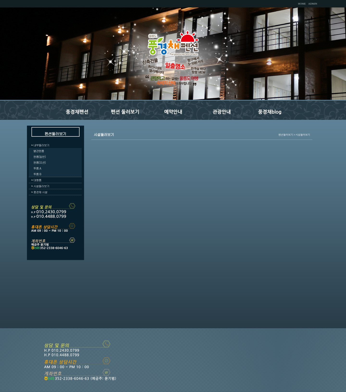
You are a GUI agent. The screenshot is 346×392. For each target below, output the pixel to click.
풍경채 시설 (40, 192)
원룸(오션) (39, 162)
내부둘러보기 (41, 145)
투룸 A (37, 168)
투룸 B (37, 174)
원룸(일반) (39, 156)
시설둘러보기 (41, 186)
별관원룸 (38, 151)
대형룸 (37, 180)
